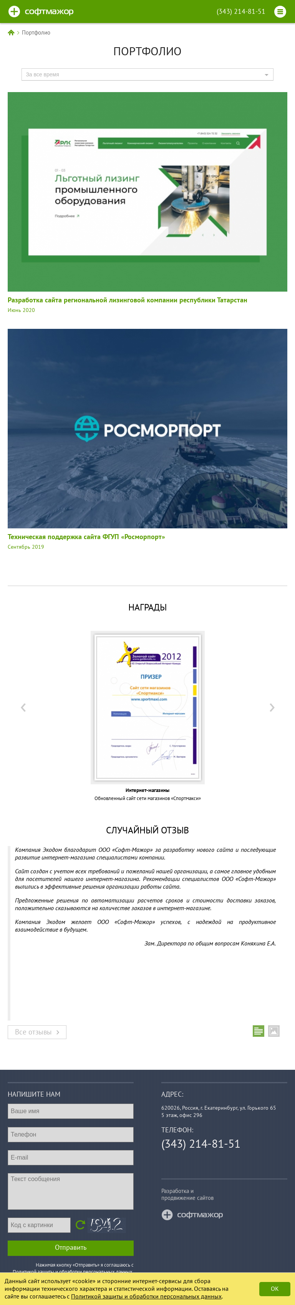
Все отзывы (37, 1032)
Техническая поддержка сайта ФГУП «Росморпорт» (86, 537)
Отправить (70, 1248)
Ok (275, 1288)
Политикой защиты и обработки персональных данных (73, 1272)
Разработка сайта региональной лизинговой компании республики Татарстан (127, 300)
